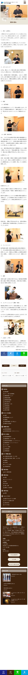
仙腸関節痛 (7, 407)
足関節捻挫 (7, 450)
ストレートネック (8, 479)
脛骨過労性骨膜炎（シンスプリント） (13, 440)
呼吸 (6, 477)
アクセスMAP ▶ (13, 554)
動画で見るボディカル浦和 (10, 498)
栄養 (6, 493)
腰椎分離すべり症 (8, 403)
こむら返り (7, 444)
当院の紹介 (7, 502)
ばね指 (6, 462)
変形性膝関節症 (8, 436)
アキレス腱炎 (7, 446)
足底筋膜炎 (7, 448)
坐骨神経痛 (7, 405)
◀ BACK (5, 365)
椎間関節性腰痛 (8, 399)
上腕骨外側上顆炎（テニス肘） (11, 456)
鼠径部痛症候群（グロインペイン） (12, 431)
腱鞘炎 (6, 460)
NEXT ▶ (22, 365)
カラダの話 (7, 504)
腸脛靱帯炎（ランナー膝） (10, 438)
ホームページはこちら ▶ (14, 564)
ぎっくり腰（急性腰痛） (10, 393)
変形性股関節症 (8, 429)
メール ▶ (14, 559)
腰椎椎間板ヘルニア (9, 395)
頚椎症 (6, 419)
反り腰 (6, 483)
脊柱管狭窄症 (7, 401)
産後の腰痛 (7, 409)
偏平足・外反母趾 (8, 487)
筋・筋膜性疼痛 (8, 472)
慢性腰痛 (6, 391)
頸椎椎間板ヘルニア (9, 417)
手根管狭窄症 (7, 466)
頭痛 (6, 415)
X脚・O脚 (7, 485)
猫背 (6, 481)
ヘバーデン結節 (8, 464)
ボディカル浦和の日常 (9, 500)
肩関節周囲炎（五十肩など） (11, 421)
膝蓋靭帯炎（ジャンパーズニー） (12, 442)
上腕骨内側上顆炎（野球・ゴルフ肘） (13, 458)
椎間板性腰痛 (7, 397)
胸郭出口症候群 (8, 423)
